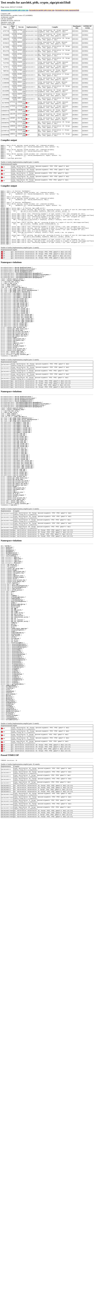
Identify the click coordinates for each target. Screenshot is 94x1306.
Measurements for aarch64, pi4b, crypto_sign (14, 10)
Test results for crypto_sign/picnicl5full (67, 10)
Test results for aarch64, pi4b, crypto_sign (42, 10)
